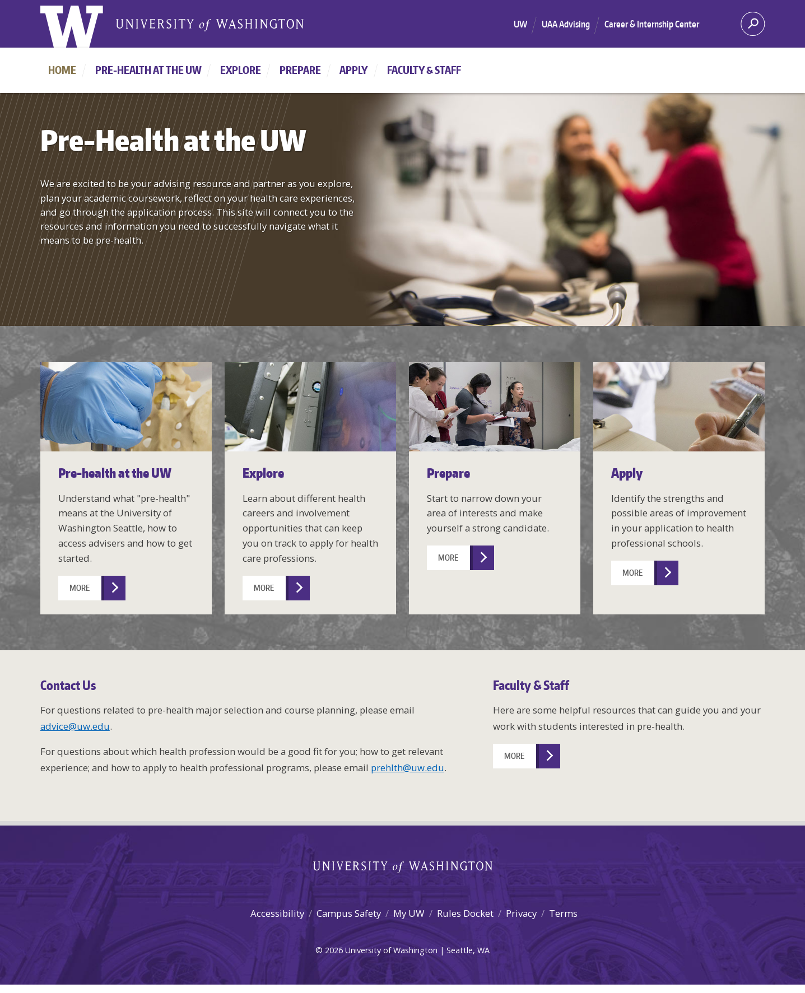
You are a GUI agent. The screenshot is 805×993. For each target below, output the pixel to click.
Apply (353, 69)
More (79, 588)
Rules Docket (465, 913)
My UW (409, 913)
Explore (240, 69)
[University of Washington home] (71, 28)
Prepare (300, 69)
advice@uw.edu (75, 726)
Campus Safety (349, 913)
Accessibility (277, 913)
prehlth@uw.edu (407, 767)
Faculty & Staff (424, 69)
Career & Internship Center (651, 24)
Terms (563, 913)
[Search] (753, 27)
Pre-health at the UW (148, 69)
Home (62, 69)
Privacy (521, 913)
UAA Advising (566, 24)
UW (520, 24)
